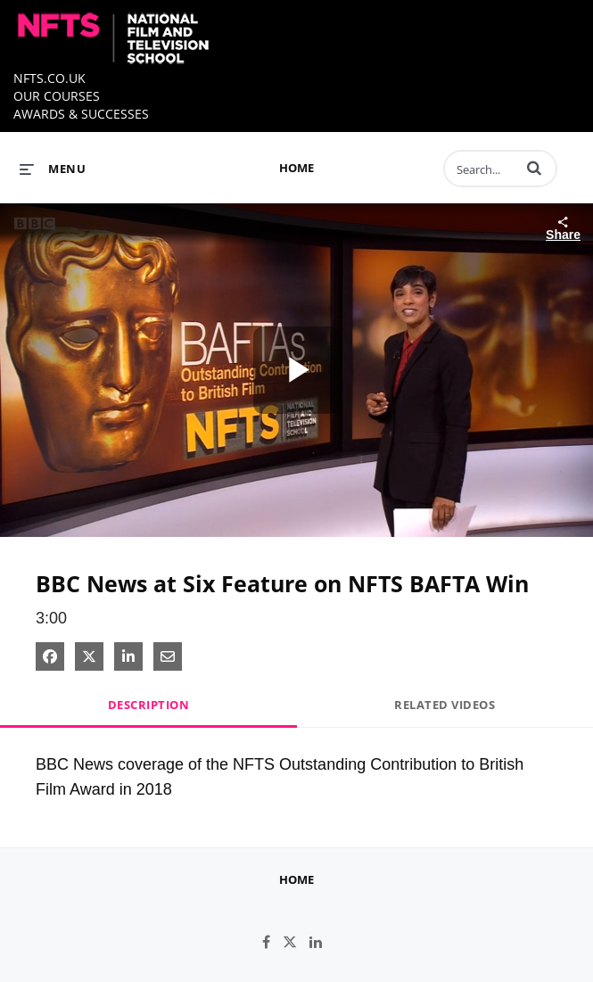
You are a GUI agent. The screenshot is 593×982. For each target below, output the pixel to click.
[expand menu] (52, 168)
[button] (534, 168)
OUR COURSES (56, 95)
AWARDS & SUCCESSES (81, 113)
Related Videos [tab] (444, 705)
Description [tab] (149, 705)
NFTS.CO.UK (49, 78)
